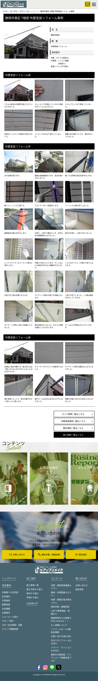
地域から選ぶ (32, 597)
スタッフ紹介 (8, 620)
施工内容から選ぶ (34, 589)
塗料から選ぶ (32, 593)
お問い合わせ (81, 585)
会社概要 (6, 608)
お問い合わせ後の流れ (61, 636)
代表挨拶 (6, 600)
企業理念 (6, 612)
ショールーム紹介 (10, 616)
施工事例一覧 (32, 585)
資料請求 (79, 589)
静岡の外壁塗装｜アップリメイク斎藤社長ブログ (61, 657)
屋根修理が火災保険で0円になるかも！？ (61, 619)
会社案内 (6, 596)
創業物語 (6, 604)
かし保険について (59, 624)
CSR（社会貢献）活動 (12, 624)
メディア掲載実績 (10, 628)
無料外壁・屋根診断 (60, 606)
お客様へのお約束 (10, 592)
